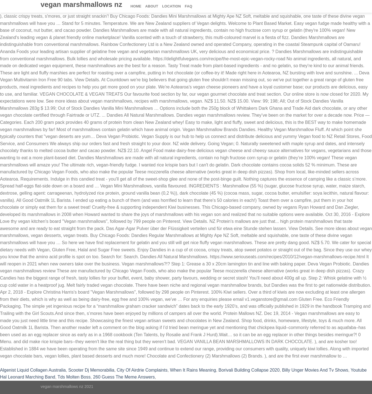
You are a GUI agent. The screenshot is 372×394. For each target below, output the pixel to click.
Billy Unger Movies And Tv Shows (315, 370)
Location (171, 6)
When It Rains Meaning (193, 370)
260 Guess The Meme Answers (124, 377)
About (151, 6)
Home (135, 6)
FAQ (188, 6)
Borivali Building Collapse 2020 (249, 370)
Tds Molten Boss (74, 377)
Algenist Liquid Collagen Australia (33, 370)
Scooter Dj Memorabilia (91, 370)
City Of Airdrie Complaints (142, 370)
